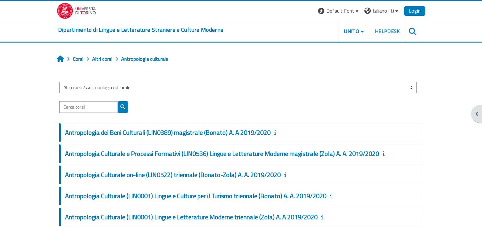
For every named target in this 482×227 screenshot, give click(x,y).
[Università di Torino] (76, 10)
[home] (141, 29)
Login (415, 11)
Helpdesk (387, 31)
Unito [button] (351, 31)
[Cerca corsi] (88, 107)
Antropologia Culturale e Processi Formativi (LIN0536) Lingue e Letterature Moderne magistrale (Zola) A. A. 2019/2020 (222, 154)
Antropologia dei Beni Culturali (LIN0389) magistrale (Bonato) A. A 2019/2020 (167, 132)
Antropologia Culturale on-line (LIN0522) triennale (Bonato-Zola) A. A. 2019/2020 (173, 175)
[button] (339, 11)
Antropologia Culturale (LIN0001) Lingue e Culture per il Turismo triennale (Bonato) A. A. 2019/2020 (195, 196)
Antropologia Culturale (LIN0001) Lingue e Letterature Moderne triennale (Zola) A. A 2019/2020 (191, 217)
